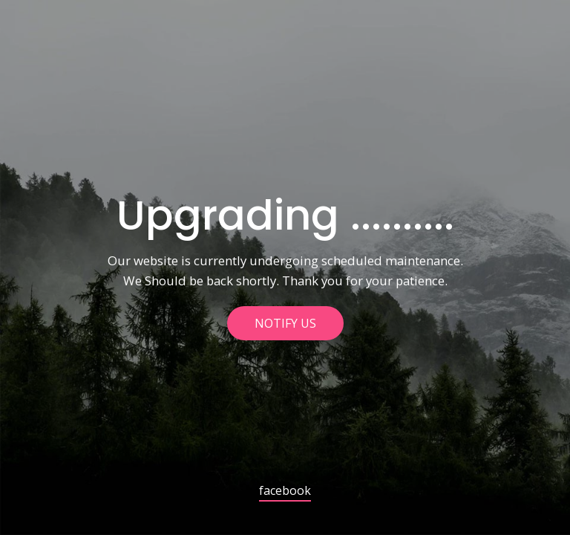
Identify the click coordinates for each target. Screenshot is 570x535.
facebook (285, 491)
